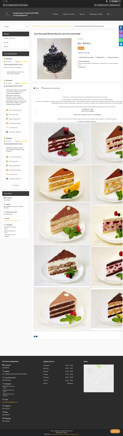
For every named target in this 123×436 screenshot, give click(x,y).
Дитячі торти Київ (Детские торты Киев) (60, 26)
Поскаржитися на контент (57, 434)
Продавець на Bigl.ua (61, 432)
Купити (81, 48)
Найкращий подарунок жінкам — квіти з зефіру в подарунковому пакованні (15, 149)
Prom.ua (70, 431)
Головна (55, 14)
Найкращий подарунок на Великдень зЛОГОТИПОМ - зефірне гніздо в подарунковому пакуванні (16, 102)
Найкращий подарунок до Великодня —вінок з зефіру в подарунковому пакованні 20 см (15, 97)
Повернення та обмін (96, 14)
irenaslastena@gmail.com (11, 220)
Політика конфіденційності (72, 434)
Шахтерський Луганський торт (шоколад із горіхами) (15, 72)
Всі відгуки (16, 185)
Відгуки (6, 46)
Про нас (82, 14)
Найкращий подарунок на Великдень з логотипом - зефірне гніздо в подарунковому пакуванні (16, 91)
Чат (115, 431)
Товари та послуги (68, 14)
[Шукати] (27, 26)
